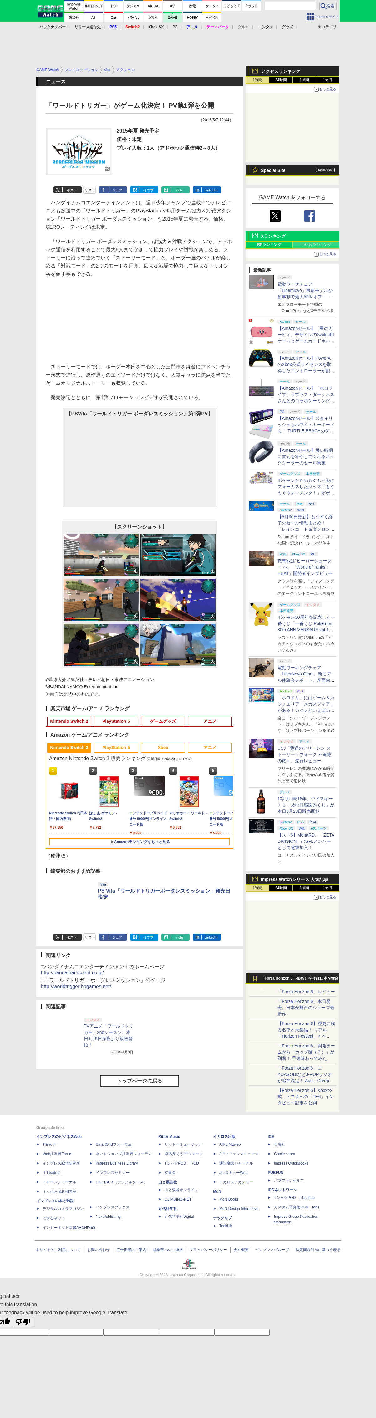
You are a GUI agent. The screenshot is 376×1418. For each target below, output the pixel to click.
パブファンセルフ (289, 1180)
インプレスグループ (272, 1250)
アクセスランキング (280, 71)
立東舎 (170, 1172)
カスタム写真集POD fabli (296, 1207)
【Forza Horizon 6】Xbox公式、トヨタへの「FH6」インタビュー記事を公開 (305, 1096)
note (179, 190)
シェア (117, 190)
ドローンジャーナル (59, 1182)
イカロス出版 (224, 1136)
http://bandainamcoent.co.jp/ (72, 972)
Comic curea (284, 1154)
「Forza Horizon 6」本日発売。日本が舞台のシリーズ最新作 (305, 1007)
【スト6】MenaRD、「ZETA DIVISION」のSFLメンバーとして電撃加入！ (305, 841)
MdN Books (229, 1199)
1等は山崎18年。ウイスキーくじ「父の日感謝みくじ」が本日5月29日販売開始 (305, 805)
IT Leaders (51, 1172)
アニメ (209, 721)
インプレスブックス (113, 1207)
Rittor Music (169, 1136)
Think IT (49, 1144)
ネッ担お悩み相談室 (59, 1191)
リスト (90, 190)
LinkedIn (211, 190)
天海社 (279, 1144)
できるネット (54, 1218)
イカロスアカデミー (236, 1182)
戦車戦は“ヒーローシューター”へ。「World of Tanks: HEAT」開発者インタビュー (305, 567)
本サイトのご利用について (58, 1250)
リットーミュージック (183, 1144)
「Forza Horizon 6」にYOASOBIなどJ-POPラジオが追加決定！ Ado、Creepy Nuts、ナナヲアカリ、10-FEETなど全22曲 (304, 1081)
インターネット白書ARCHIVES (69, 1227)
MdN (217, 1191)
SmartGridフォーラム (114, 1144)
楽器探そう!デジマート (184, 1154)
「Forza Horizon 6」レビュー (306, 991)
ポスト (72, 190)
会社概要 (241, 1250)
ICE (271, 1136)
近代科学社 (167, 1209)
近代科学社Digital (179, 1216)
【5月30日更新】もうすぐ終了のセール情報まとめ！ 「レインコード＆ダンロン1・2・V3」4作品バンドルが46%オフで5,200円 (305, 529)
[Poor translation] (23, 1322)
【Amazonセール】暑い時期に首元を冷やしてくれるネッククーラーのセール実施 (305, 456)
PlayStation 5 (116, 721)
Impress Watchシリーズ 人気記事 (294, 879)
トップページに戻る (139, 1080)
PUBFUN (275, 1172)
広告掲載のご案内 (131, 1250)
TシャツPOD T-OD (182, 1163)
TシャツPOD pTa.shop (294, 1198)
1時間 (257, 80)
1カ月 (328, 80)
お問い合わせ (98, 1250)
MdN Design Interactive (238, 1209)
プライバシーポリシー (208, 1250)
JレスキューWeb (233, 1172)
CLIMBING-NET (178, 1199)
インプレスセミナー (113, 1172)
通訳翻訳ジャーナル (236, 1163)
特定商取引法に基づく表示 (318, 1250)
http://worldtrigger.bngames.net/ (76, 986)
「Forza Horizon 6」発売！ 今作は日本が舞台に (300, 980)
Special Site (273, 170)
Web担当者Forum (57, 1154)
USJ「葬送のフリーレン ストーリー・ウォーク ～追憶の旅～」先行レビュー (304, 754)
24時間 (281, 80)
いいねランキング (316, 244)
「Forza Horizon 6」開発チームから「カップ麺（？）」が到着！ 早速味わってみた (306, 1052)
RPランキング (269, 244)
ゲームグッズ (163, 721)
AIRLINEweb (230, 1144)
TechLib (225, 1226)
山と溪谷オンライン (181, 1190)
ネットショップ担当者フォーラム (124, 1154)
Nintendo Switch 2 (69, 721)
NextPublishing (108, 1216)
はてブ (148, 190)
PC (175, 27)
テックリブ (222, 1218)
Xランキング (273, 236)
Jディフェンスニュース (239, 1154)
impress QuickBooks (291, 1163)
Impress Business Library (117, 1163)
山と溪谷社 (167, 1182)
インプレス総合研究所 (61, 1163)
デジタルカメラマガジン (63, 1209)
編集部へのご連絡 (168, 1250)
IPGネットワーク (282, 1190)
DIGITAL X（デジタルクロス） (121, 1182)
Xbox (163, 747)
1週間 (304, 80)
